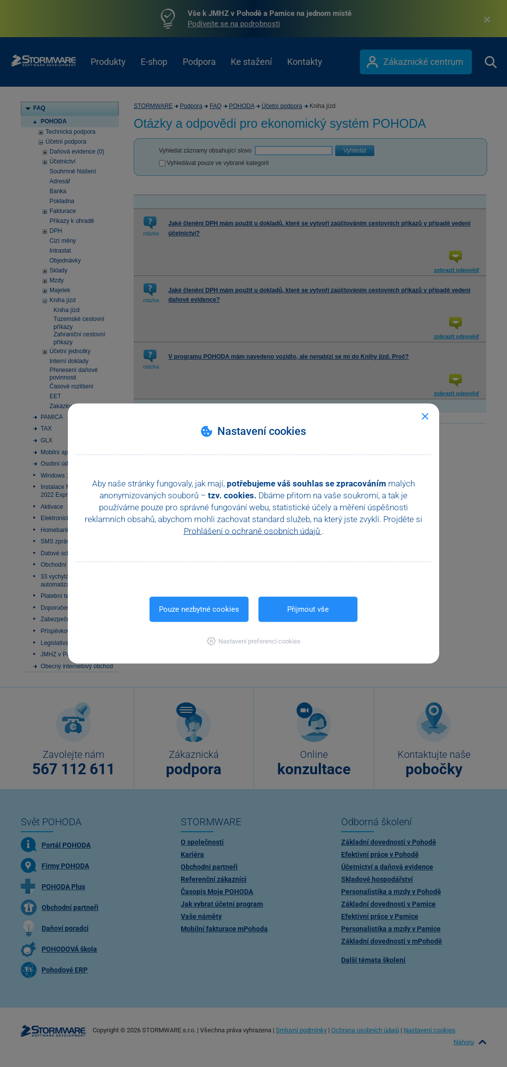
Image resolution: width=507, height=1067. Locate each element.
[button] (254, 641)
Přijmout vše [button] (308, 609)
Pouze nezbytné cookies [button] (199, 609)
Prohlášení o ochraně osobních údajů (253, 531)
